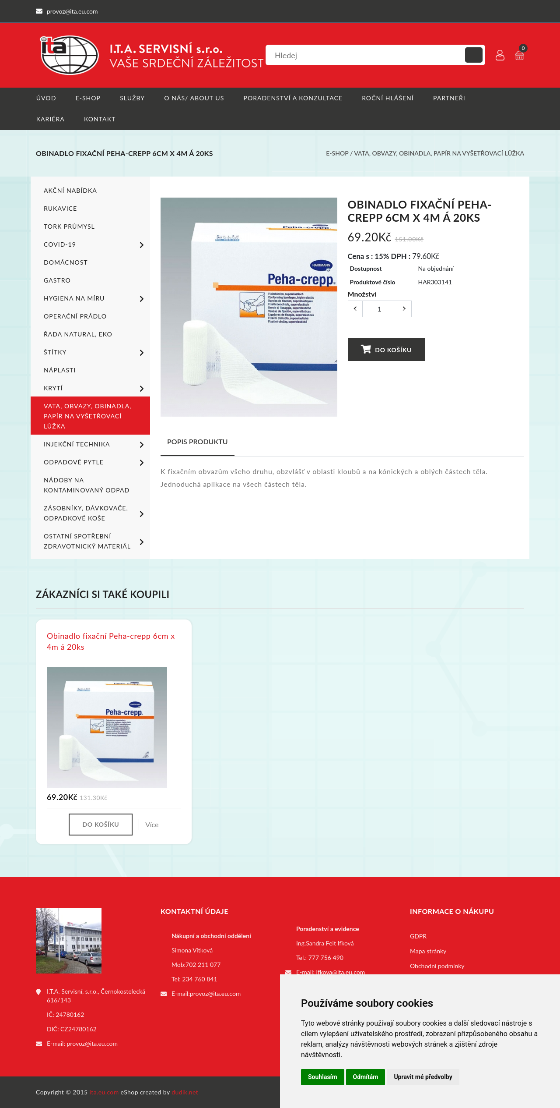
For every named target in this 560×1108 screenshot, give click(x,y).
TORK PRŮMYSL (69, 226)
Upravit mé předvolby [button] (423, 1076)
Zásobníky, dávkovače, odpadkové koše (95, 513)
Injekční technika (95, 444)
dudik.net (185, 1092)
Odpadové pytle (95, 462)
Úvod (46, 98)
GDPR (418, 936)
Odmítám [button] (365, 1076)
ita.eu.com (104, 1092)
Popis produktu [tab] (197, 441)
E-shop (87, 98)
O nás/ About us (194, 98)
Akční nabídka (70, 190)
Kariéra (50, 119)
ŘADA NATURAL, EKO (78, 334)
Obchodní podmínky (437, 966)
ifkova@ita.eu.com (340, 972)
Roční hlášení (387, 98)
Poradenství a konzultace (293, 98)
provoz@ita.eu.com (92, 1043)
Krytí (95, 388)
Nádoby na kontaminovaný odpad (86, 485)
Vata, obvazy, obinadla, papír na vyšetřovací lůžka (439, 153)
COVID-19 (95, 244)
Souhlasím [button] (322, 1076)
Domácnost (66, 262)
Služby (132, 98)
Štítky (95, 352)
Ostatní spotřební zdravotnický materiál (95, 541)
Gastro (57, 280)
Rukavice (60, 208)
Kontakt (100, 119)
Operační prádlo (75, 316)
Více (151, 824)
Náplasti (60, 370)
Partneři (449, 98)
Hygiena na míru (95, 298)
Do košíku (386, 349)
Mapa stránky (428, 951)
